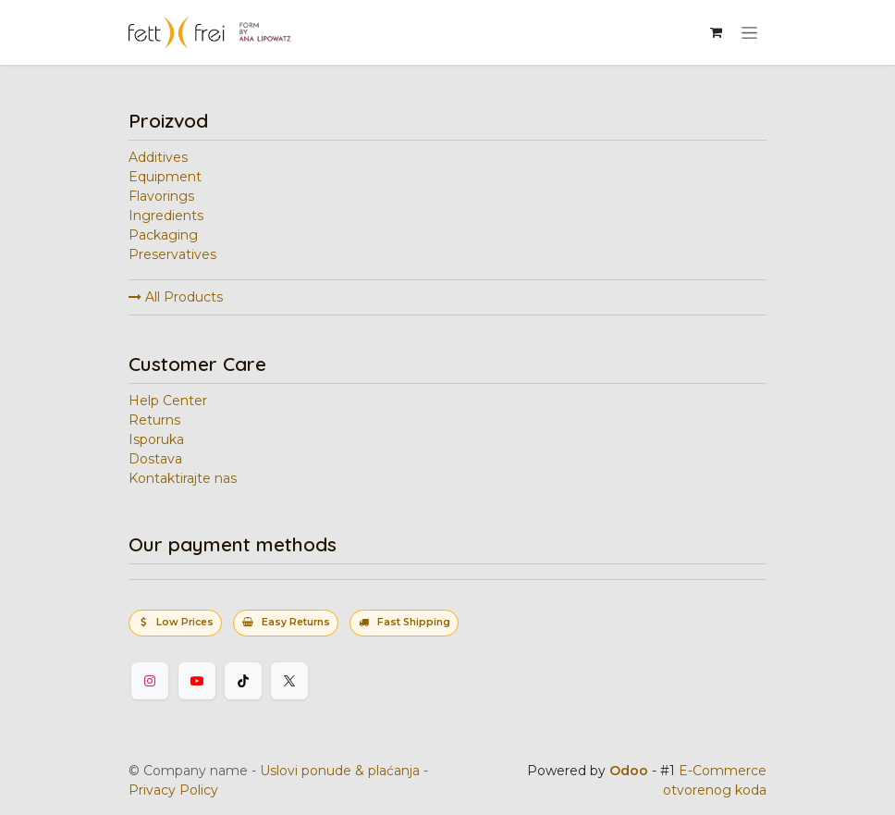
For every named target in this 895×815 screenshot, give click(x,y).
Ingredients (166, 215)
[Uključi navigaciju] (749, 32)
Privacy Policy (173, 790)
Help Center (168, 400)
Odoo (630, 770)
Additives (158, 157)
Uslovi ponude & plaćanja (340, 770)
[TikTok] (243, 680)
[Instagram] (149, 680)
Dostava (155, 459)
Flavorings (161, 196)
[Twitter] (289, 680)
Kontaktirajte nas (183, 478)
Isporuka (156, 439)
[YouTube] (196, 680)
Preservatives (172, 254)
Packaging (163, 235)
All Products (176, 297)
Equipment (165, 176)
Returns (154, 420)
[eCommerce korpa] (715, 32)
